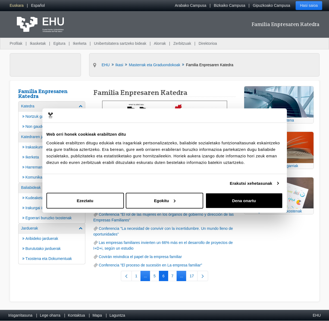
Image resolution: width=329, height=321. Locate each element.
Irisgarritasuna (20, 315)
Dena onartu (244, 200)
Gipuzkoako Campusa (271, 5)
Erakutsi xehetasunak (251, 183)
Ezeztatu (85, 200)
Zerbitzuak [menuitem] (182, 43)
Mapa (97, 315)
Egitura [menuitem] (59, 43)
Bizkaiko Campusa (229, 5)
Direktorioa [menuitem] (208, 43)
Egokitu (165, 200)
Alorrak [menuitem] (160, 43)
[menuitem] (16, 5)
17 (194, 277)
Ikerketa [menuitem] (79, 43)
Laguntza (117, 315)
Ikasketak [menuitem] (38, 43)
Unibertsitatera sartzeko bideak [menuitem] (120, 43)
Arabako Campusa (190, 5)
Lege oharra (50, 315)
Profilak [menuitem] (16, 43)
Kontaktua (76, 315)
